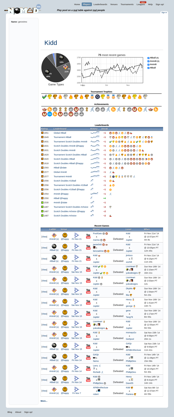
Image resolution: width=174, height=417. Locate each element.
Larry (95, 365)
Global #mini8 (60, 172)
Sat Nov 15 (76, 272)
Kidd (50, 42)
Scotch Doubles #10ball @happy (69, 189)
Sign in (164, 12)
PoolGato (97, 233)
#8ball (154, 58)
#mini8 (154, 61)
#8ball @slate (60, 167)
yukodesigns (132, 273)
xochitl (129, 262)
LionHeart (130, 266)
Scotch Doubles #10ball (65, 181)
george (129, 306)
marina (96, 240)
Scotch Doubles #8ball (64, 159)
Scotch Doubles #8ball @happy (68, 163)
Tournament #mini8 (63, 176)
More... (44, 401)
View (44, 237)
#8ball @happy (61, 198)
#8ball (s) (54, 250)
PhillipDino (131, 361)
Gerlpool (130, 339)
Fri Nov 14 (77, 360)
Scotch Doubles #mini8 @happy (69, 146)
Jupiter (129, 240)
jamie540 (97, 244)
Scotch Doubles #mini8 (64, 150)
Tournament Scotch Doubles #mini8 (70, 141)
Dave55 (129, 383)
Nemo (96, 361)
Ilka (127, 295)
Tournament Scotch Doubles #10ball (71, 185)
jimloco (129, 255)
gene (128, 310)
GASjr (129, 343)
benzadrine (98, 251)
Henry (129, 299)
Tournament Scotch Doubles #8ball (70, 155)
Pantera (129, 394)
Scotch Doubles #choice (65, 215)
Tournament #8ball (62, 137)
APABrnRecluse (133, 350)
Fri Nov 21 (77, 239)
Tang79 (129, 317)
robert (96, 394)
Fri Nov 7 (76, 393)
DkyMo (129, 288)
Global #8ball (60, 133)
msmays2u (131, 332)
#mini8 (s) (54, 239)
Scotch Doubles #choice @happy (69, 211)
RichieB (96, 372)
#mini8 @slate (60, 202)
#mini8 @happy (61, 194)
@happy (65, 239)
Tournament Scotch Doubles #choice (71, 207)
